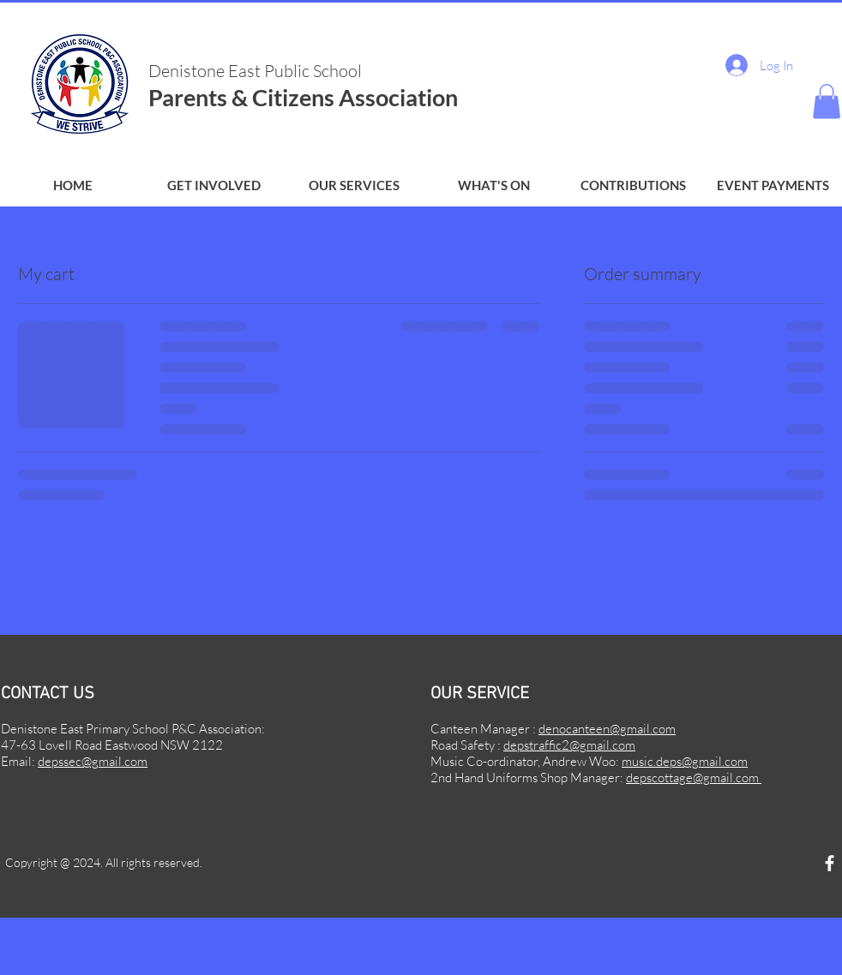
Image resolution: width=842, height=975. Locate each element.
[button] (213, 185)
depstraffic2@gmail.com (569, 745)
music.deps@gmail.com (685, 761)
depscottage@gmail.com (693, 777)
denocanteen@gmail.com (607, 729)
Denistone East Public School (256, 70)
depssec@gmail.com (92, 761)
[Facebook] (829, 863)
